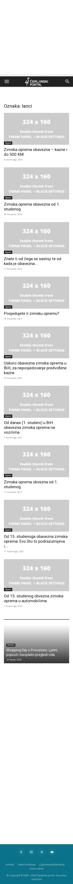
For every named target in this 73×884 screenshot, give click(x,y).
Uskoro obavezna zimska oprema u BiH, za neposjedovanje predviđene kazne (35, 368)
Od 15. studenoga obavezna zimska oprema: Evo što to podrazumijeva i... (36, 541)
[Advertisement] (36, 38)
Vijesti (8, 143)
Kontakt (10, 864)
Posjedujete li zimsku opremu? (31, 313)
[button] (6, 81)
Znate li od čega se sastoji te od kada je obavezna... (32, 261)
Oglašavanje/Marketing (51, 864)
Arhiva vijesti (36, 868)
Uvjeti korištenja (26, 864)
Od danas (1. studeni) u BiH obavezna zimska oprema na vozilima (29, 427)
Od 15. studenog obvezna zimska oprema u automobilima (33, 598)
